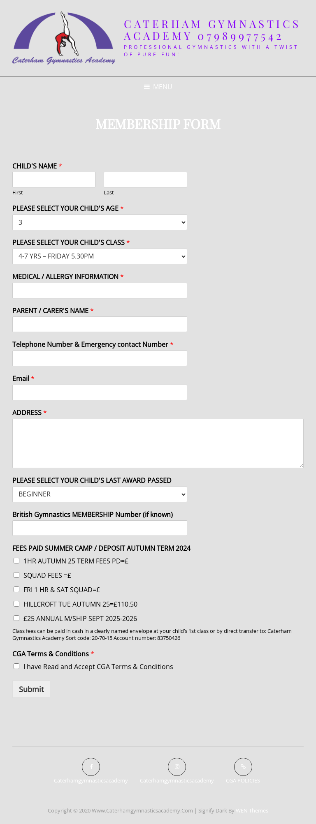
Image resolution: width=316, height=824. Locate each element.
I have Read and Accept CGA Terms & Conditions (98, 666)
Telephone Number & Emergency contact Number (93, 344)
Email (23, 378)
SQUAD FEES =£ (47, 575)
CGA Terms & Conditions (53, 654)
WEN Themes (252, 810)
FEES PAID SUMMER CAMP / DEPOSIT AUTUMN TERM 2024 (101, 548)
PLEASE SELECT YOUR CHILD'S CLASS (71, 242)
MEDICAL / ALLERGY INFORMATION (68, 276)
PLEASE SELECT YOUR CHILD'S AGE (68, 208)
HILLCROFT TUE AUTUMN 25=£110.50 (80, 604)
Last (109, 192)
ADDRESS (29, 413)
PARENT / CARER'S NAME (53, 311)
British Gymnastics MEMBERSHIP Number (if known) (92, 514)
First (17, 192)
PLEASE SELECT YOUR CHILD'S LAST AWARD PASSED (92, 480)
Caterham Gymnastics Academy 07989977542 (212, 29)
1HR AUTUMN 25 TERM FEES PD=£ (75, 560)
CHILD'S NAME (37, 166)
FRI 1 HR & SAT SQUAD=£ (61, 589)
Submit (31, 689)
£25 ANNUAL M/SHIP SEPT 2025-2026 (80, 618)
